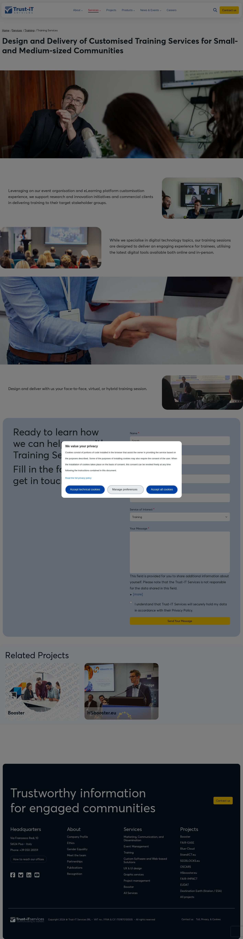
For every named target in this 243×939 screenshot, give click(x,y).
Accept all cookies (162, 489)
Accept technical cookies (85, 489)
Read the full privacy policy (79, 478)
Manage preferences (125, 489)
